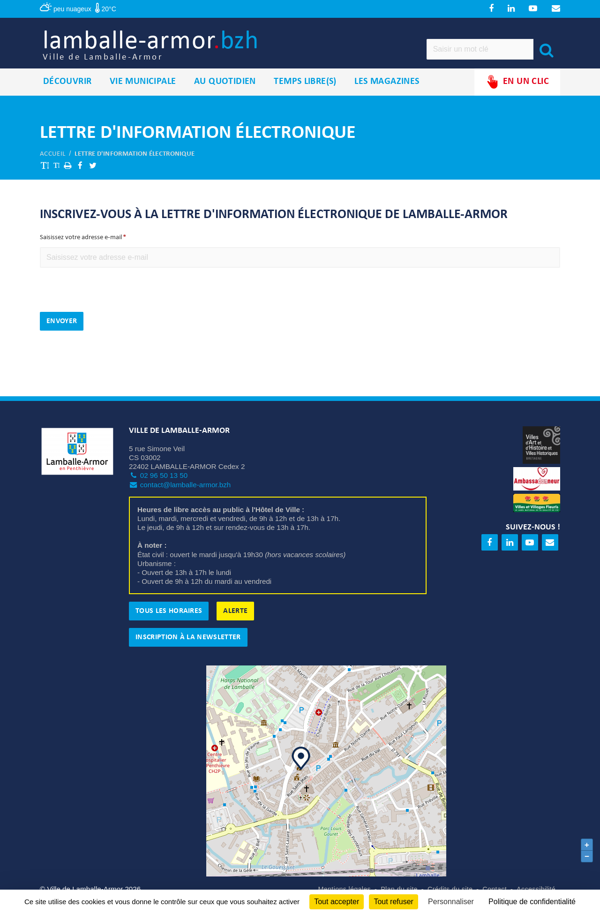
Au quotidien (225, 93)
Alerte (235, 623)
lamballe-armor (179, 52)
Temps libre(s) (305, 93)
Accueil (52, 165)
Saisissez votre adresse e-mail (81, 249)
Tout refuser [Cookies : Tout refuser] (393, 902)
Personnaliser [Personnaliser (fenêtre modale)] (451, 902)
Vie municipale (143, 93)
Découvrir (67, 93)
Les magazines (386, 93)
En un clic (517, 93)
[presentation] (111, 305)
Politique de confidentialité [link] (532, 902)
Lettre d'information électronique (135, 165)
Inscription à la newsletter (188, 649)
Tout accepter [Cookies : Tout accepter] (336, 902)
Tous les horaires (168, 623)
